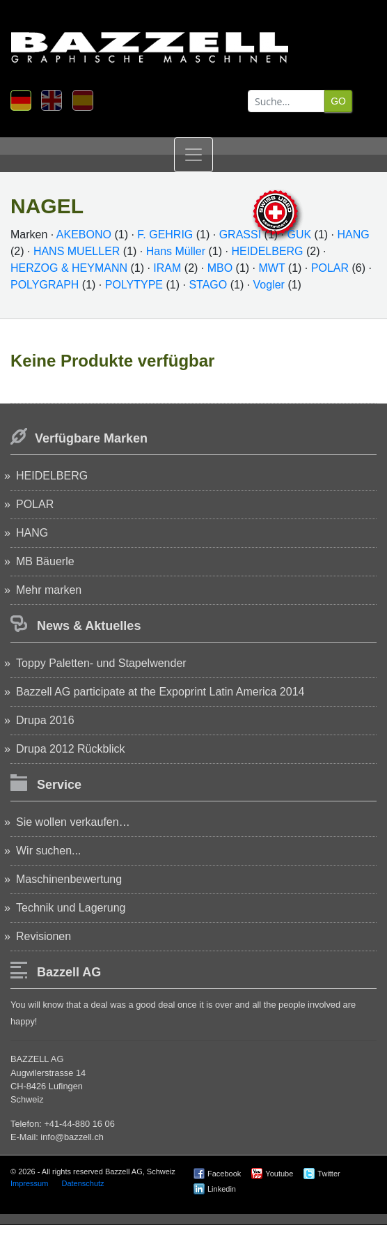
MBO (219, 268)
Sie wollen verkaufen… (73, 822)
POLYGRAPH (44, 285)
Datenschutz (82, 1183)
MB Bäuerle (45, 561)
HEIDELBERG (267, 251)
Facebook (224, 1173)
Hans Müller (175, 251)
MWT (272, 268)
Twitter (328, 1173)
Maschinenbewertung (69, 879)
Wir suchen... (48, 850)
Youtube (279, 1173)
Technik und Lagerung (70, 908)
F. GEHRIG (165, 234)
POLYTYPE (134, 285)
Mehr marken (48, 590)
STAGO (208, 285)
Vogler (270, 285)
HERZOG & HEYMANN (68, 268)
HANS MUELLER (76, 251)
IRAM (167, 268)
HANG (353, 234)
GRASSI (240, 234)
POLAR (330, 268)
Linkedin (221, 1189)
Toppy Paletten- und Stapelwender (101, 663)
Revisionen (43, 936)
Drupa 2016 (45, 720)
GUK (299, 234)
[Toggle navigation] (193, 154)
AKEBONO (83, 234)
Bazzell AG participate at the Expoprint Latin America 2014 (160, 692)
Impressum (29, 1183)
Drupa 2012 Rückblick (70, 749)
